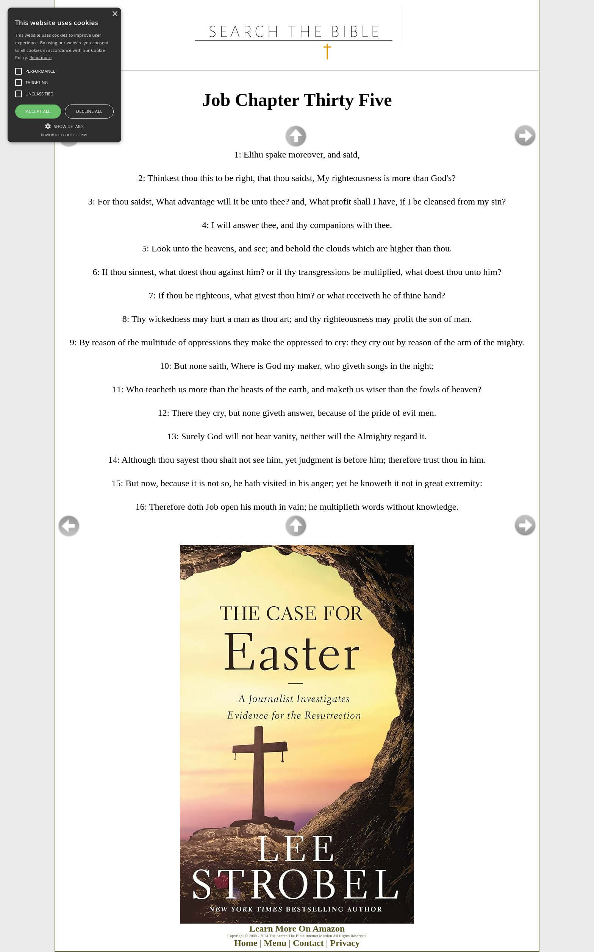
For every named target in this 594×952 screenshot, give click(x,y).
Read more (41, 57)
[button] (64, 125)
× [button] (114, 14)
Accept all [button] (38, 111)
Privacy (345, 943)
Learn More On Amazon (297, 928)
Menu (275, 943)
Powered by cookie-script (64, 135)
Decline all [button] (89, 111)
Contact (308, 943)
